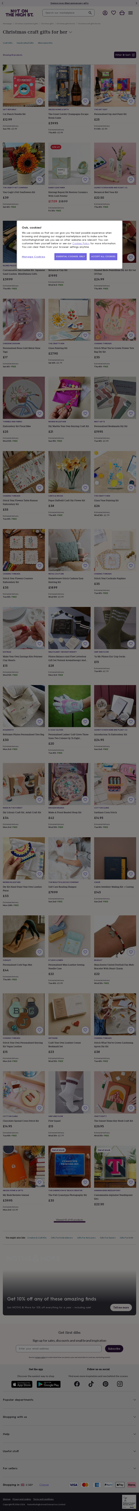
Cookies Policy (81, 243)
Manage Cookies (33, 256)
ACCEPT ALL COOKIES (103, 256)
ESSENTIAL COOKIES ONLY (70, 256)
